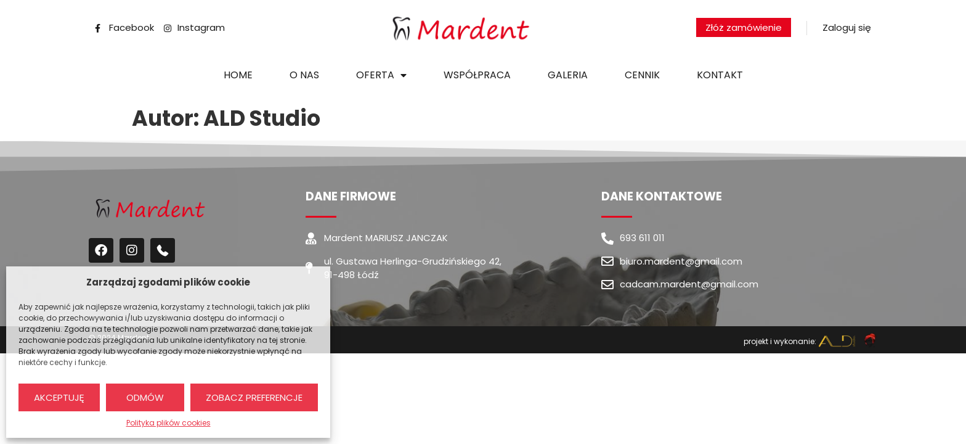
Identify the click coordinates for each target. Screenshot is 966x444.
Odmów (145, 397)
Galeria (568, 75)
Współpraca (477, 75)
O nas (304, 75)
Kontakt (720, 75)
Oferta (381, 75)
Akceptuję (59, 397)
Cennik (642, 75)
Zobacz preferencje (254, 397)
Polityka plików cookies (168, 422)
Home (238, 75)
